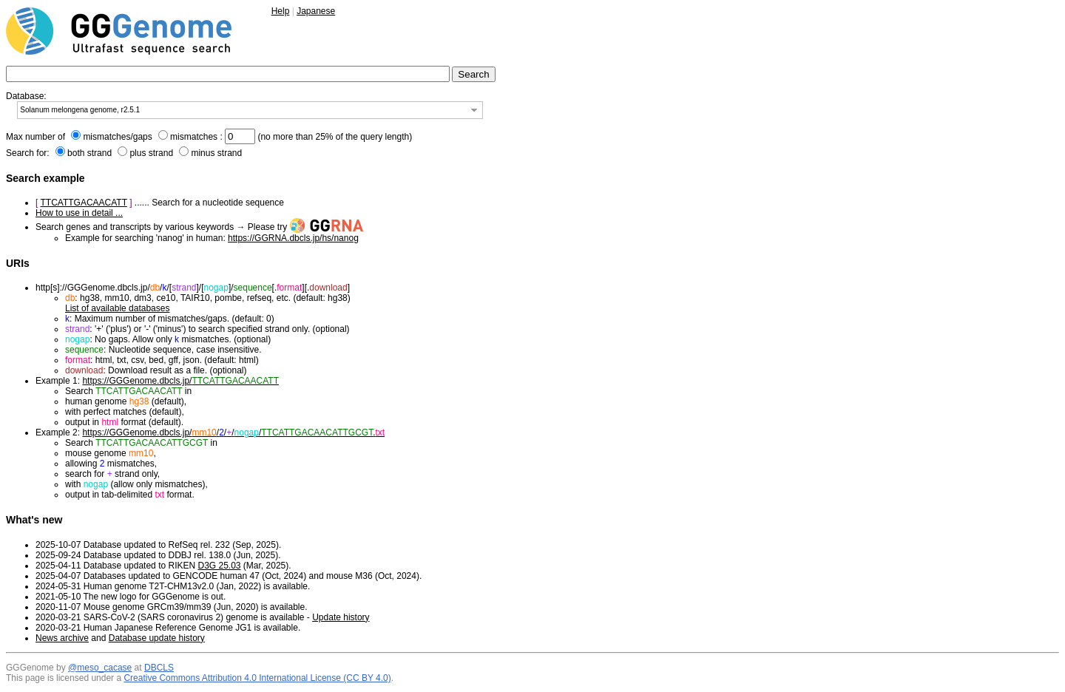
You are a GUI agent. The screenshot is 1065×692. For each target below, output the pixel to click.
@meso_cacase (100, 667)
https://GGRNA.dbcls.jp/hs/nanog (293, 238)
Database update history (157, 638)
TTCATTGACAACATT (83, 202)
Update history (340, 617)
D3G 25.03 (218, 565)
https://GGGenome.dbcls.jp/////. (233, 432)
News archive (62, 638)
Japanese (316, 11)
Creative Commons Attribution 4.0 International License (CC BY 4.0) (257, 678)
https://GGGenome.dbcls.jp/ (180, 381)
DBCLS (159, 667)
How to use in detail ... (79, 213)
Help (280, 11)
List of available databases (117, 308)
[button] (474, 110)
